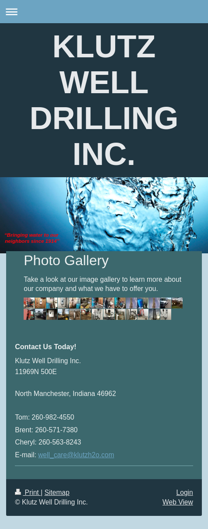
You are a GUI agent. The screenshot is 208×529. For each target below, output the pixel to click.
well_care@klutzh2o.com (76, 455)
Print (28, 492)
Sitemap (56, 492)
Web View (177, 502)
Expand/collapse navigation (104, 11)
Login (184, 492)
